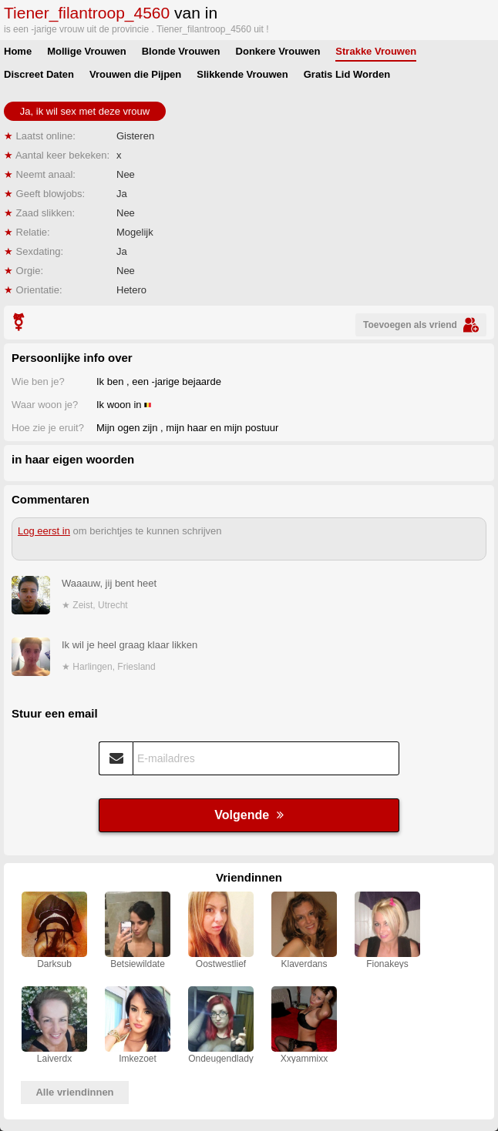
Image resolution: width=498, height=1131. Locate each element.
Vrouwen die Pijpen (135, 74)
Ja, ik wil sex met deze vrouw (85, 111)
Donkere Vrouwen (278, 51)
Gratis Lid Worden (347, 74)
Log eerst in (44, 531)
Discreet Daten (39, 74)
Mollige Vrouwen (86, 51)
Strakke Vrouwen (375, 51)
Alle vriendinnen (74, 1092)
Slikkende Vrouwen (242, 74)
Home (18, 51)
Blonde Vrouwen (181, 51)
